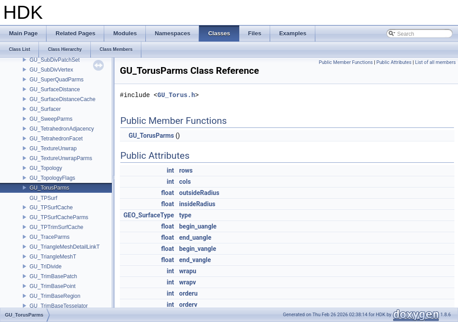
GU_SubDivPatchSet (55, 60)
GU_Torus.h (176, 95)
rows (185, 170)
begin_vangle (197, 248)
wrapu (187, 271)
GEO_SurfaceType (148, 215)
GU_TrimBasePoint (53, 286)
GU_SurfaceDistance (55, 89)
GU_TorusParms (49, 188)
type (185, 215)
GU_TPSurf (43, 198)
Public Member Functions (346, 62)
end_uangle (195, 237)
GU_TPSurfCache (51, 207)
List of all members (435, 62)
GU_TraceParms (50, 237)
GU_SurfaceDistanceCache (62, 99)
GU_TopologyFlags (52, 178)
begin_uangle (197, 226)
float (167, 192)
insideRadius (197, 204)
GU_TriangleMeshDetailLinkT (65, 247)
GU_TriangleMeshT (53, 257)
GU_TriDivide (46, 266)
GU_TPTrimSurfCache (56, 227)
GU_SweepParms (51, 119)
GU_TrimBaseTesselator (59, 306)
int (170, 170)
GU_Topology (46, 168)
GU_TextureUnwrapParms (61, 158)
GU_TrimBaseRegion (55, 296)
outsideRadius (199, 192)
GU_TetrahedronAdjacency (62, 129)
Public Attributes (393, 62)
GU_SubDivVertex (51, 70)
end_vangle (195, 259)
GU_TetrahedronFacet (56, 139)
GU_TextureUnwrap (53, 148)
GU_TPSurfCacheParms (59, 217)
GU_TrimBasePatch (53, 276)
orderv (188, 304)
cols (185, 181)
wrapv (187, 282)
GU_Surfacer (45, 109)
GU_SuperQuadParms (57, 79)
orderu (188, 293)
